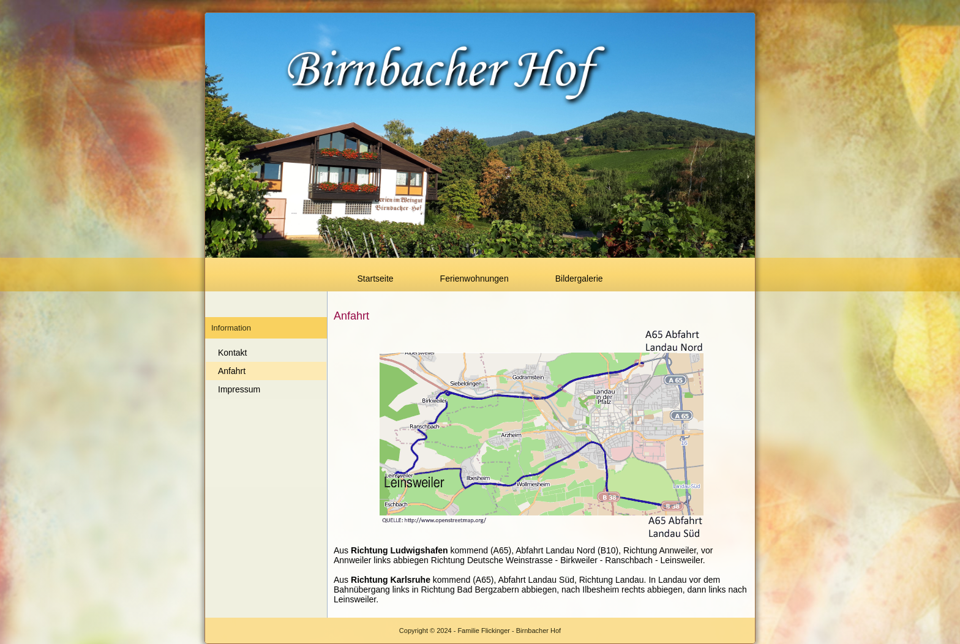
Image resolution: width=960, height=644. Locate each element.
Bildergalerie (579, 278)
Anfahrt (232, 371)
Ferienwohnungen (474, 278)
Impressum (239, 389)
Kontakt (232, 353)
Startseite (375, 278)
